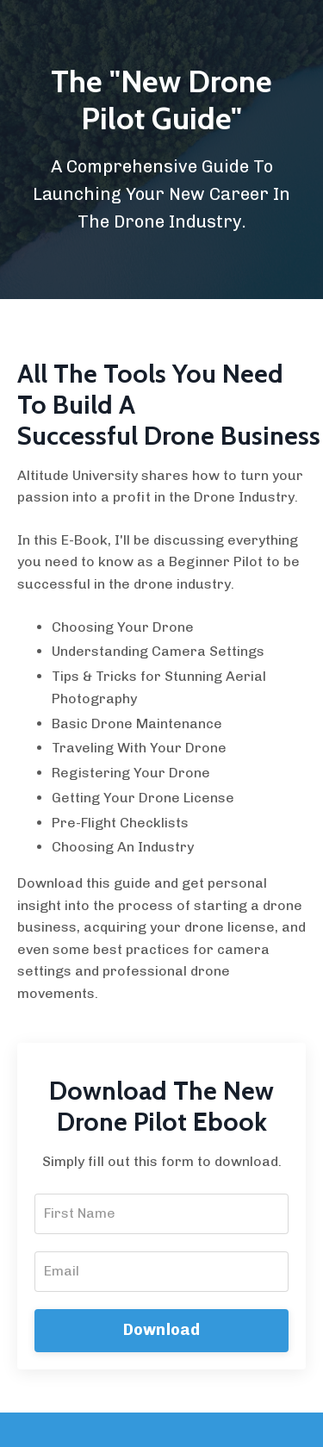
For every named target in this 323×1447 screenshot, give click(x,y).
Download (162, 1329)
